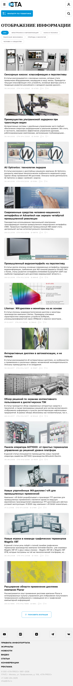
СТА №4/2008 (23, 556)
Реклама (6, 667)
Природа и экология (37, 37)
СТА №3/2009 (23, 460)
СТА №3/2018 (22, 181)
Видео (5, 655)
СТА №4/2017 (22, 368)
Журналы (7, 647)
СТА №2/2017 (22, 416)
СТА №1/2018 (21, 322)
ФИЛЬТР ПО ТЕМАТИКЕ (19, 14)
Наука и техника (51, 32)
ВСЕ (4, 32)
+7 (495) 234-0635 (9, 678)
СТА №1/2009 (22, 508)
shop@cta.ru (6, 681)
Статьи (5, 659)
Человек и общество (12, 41)
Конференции (10, 663)
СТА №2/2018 (22, 232)
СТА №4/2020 (23, 88)
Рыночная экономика (13, 37)
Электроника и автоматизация (25, 32)
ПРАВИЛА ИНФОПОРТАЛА (15, 643)
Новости (6, 651)
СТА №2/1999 (22, 604)
